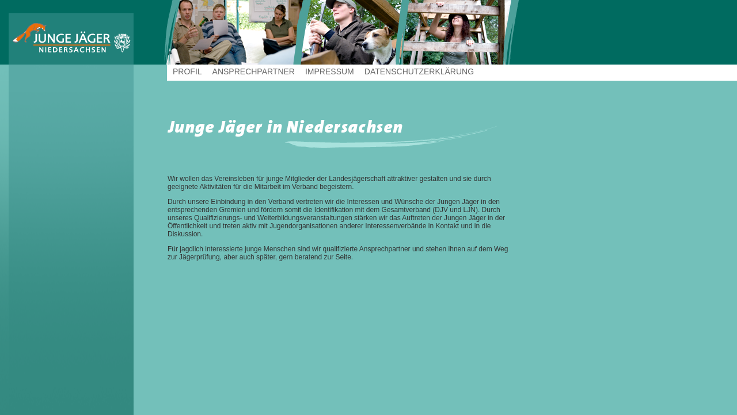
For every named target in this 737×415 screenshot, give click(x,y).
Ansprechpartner (253, 71)
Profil (187, 71)
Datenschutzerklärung (419, 71)
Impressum (329, 71)
